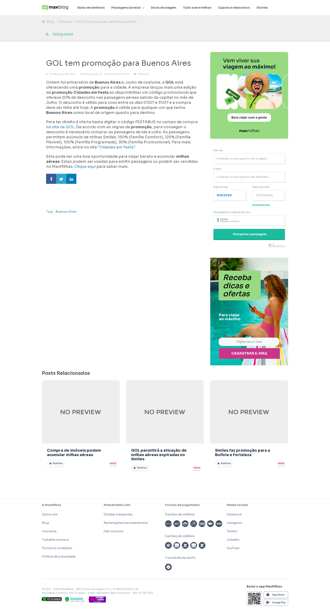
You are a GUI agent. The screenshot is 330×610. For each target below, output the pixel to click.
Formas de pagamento (182, 505)
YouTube (233, 548)
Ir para (217, 168)
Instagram (234, 523)
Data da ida (220, 186)
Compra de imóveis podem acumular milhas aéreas (74, 452)
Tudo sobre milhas (197, 7)
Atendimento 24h (117, 505)
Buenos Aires (66, 212)
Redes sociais (237, 505)
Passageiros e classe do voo (231, 212)
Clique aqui (85, 166)
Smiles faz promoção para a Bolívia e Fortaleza (242, 452)
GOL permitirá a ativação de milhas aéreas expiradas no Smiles (159, 455)
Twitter (232, 531)
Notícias (65, 22)
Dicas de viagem (163, 7)
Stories (262, 7)
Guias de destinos (91, 7)
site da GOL (63, 127)
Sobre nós (50, 514)
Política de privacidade (59, 556)
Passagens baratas (126, 7)
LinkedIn (233, 540)
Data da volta (260, 186)
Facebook (234, 514)
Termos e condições (57, 548)
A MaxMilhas (51, 505)
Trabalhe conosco (55, 540)
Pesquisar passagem (250, 234)
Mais (113, 463)
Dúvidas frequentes (118, 514)
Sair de (217, 150)
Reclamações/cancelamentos (126, 523)
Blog (50, 22)
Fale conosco (114, 531)
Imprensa (49, 531)
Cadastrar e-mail (249, 353)
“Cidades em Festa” (116, 147)
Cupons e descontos (234, 7)
